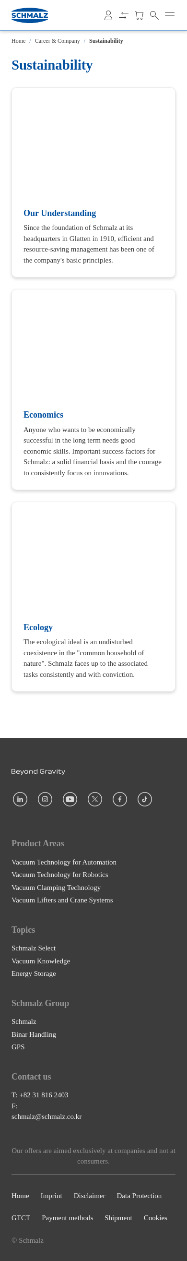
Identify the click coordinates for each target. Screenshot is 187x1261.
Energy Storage (34, 973)
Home (18, 40)
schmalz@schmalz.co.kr (47, 1116)
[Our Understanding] (93, 182)
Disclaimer (89, 1196)
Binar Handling (34, 1034)
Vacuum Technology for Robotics (60, 874)
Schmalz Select (34, 948)
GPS (18, 1047)
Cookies (155, 1218)
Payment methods (67, 1218)
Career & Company (57, 40)
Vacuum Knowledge (41, 960)
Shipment (118, 1218)
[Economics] (93, 389)
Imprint (51, 1196)
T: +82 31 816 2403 (40, 1095)
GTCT (21, 1218)
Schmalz (24, 1021)
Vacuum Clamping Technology (56, 887)
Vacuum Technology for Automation (64, 861)
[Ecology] (93, 597)
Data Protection (139, 1196)
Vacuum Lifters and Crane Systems (62, 900)
